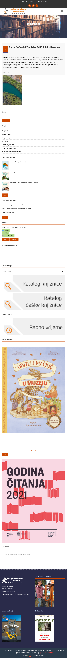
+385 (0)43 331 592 (26, 2)
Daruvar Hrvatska (33, 255)
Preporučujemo (7, 138)
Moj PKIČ (5, 131)
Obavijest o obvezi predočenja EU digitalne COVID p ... (18, 208)
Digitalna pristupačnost (22, 653)
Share (4, 112)
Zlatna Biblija (6, 134)
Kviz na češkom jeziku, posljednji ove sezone (22, 162)
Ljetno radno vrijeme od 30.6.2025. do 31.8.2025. (15, 205)
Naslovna (29, 29)
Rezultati (14, 239)
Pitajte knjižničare (8, 145)
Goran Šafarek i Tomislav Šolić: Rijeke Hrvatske (35, 47)
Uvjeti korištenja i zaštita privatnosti (51, 650)
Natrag (6, 121)
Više (5, 195)
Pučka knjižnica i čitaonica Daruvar (17, 554)
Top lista (5, 141)
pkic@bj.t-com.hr (41, 2)
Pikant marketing (35, 656)
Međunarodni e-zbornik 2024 (12, 152)
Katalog (6, 72)
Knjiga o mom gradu (9, 148)
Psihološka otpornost (16, 173)
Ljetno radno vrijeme (8, 212)
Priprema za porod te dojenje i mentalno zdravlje (24, 182)
